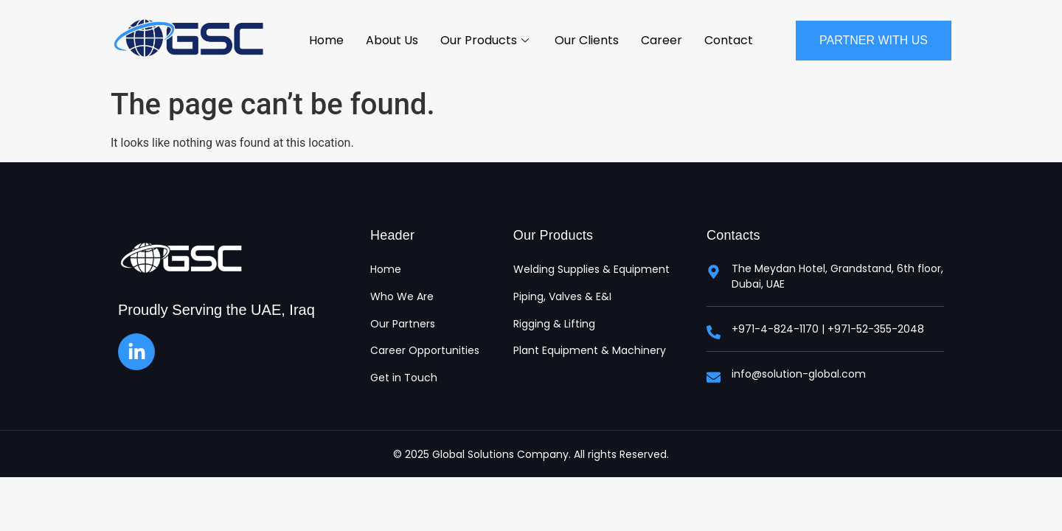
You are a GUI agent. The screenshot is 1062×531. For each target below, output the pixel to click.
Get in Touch (403, 378)
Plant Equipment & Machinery (589, 350)
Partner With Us (873, 40)
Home (326, 40)
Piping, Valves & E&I (562, 297)
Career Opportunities (424, 350)
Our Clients (587, 40)
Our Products (486, 40)
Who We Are (402, 297)
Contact (728, 40)
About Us (392, 40)
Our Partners (402, 324)
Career (661, 40)
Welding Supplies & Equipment (591, 269)
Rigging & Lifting (554, 324)
